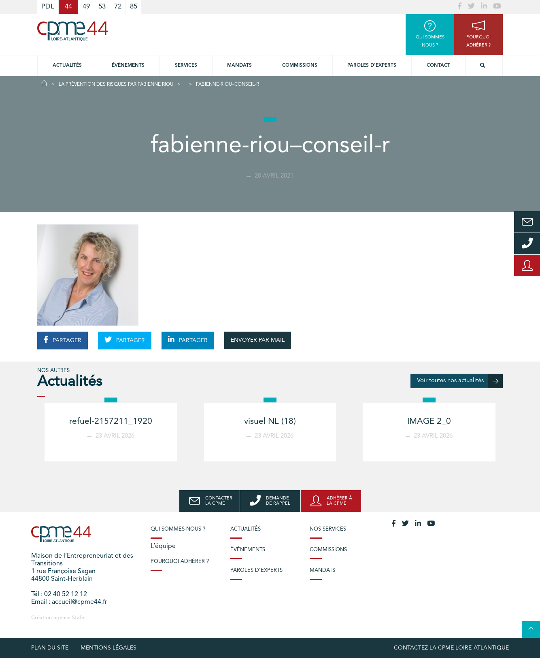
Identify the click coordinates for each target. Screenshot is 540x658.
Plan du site (49, 648)
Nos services (328, 529)
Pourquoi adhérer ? (180, 561)
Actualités (67, 65)
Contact (438, 65)
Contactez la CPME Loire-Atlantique (451, 648)
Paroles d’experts (371, 65)
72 (117, 6)
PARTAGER (62, 339)
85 (133, 6)
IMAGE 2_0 (429, 421)
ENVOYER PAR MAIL (258, 340)
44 (68, 6)
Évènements (128, 65)
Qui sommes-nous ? (178, 529)
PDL (47, 6)
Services (186, 65)
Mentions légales (108, 648)
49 (86, 6)
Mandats (239, 65)
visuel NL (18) (270, 421)
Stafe (78, 617)
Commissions (299, 65)
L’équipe (163, 546)
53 (102, 6)
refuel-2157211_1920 (110, 421)
